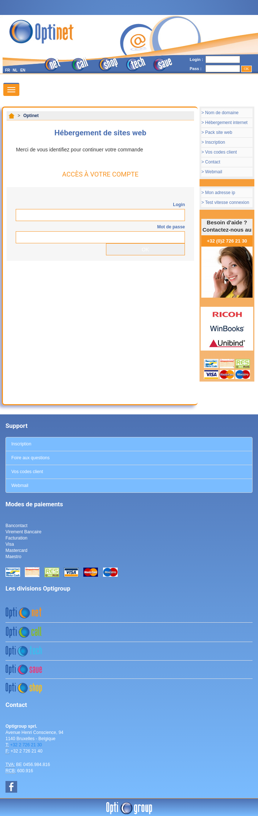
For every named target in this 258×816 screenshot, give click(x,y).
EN (22, 70)
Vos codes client (221, 152)
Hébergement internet (226, 122)
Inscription (215, 142)
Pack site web (218, 132)
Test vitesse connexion (227, 202)
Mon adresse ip (220, 192)
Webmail (213, 171)
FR (7, 70)
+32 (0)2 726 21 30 (227, 241)
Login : (196, 59)
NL (15, 70)
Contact (212, 162)
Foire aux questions (30, 457)
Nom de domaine (221, 112)
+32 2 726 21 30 (26, 744)
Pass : (195, 68)
